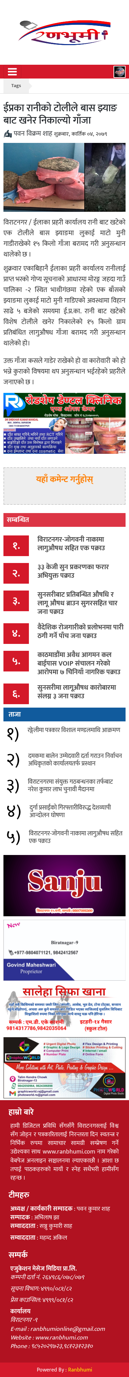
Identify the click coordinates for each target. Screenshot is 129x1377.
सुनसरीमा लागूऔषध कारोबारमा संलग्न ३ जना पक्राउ (76, 692)
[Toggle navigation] (12, 72)
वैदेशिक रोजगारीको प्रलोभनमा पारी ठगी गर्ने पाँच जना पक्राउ (80, 632)
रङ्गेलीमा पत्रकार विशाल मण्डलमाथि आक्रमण (74, 730)
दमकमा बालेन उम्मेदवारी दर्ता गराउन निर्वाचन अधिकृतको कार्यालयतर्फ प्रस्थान (75, 760)
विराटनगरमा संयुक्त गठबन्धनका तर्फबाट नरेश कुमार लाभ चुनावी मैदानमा (70, 786)
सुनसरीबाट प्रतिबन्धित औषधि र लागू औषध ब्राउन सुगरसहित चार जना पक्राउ (77, 603)
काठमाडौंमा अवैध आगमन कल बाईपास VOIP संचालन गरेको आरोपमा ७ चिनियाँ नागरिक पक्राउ (78, 663)
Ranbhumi (80, 1370)
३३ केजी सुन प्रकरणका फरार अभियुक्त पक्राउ (73, 571)
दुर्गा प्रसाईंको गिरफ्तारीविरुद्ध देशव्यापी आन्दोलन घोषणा (70, 812)
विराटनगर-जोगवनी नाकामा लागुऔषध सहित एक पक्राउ (71, 544)
